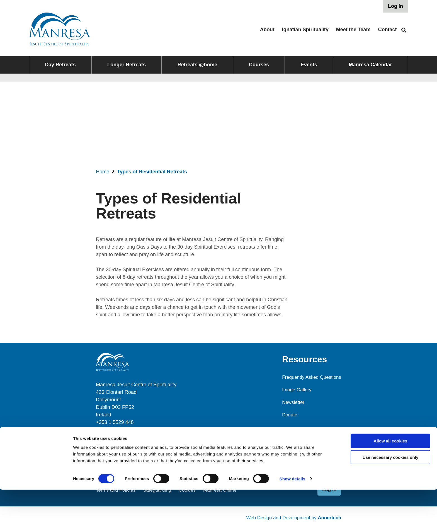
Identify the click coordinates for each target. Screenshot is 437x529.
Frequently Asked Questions (309, 377)
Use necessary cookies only (390, 496)
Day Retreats (60, 64)
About (267, 29)
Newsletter (290, 402)
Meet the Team (353, 29)
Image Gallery (294, 389)
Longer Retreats (126, 64)
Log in (395, 6)
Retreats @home (197, 64)
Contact (387, 29)
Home (102, 171)
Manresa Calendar (370, 64)
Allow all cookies (390, 480)
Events (309, 64)
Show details (292, 518)
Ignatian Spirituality (305, 29)
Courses (259, 64)
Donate (286, 415)
